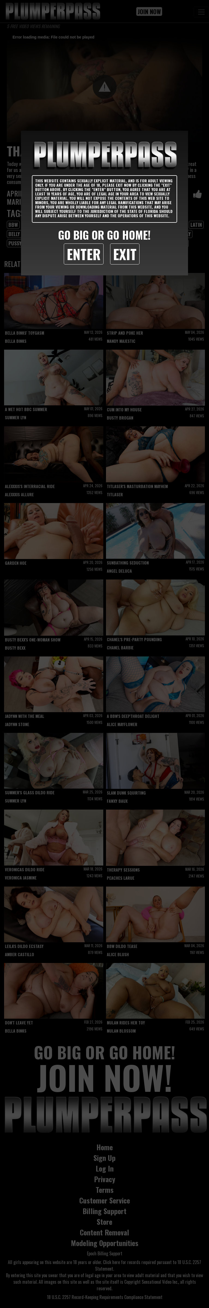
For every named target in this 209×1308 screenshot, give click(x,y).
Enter (84, 254)
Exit (125, 254)
